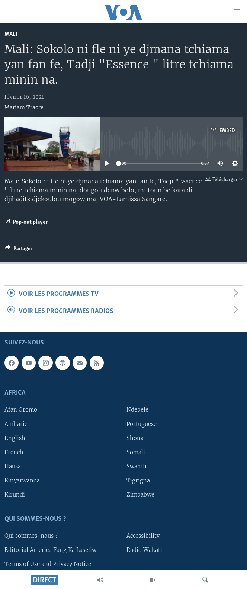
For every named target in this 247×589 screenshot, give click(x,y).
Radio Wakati (144, 550)
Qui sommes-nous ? (31, 536)
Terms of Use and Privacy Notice (47, 564)
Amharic (15, 424)
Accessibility (143, 536)
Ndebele (137, 409)
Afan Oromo (20, 409)
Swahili (136, 466)
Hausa (12, 466)
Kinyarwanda (22, 480)
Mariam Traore (24, 107)
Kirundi (14, 494)
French (13, 452)
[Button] (18, 250)
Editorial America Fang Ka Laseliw (50, 550)
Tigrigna (138, 480)
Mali (10, 34)
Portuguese (141, 424)
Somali (135, 452)
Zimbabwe (140, 494)
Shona (135, 438)
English (14, 438)
